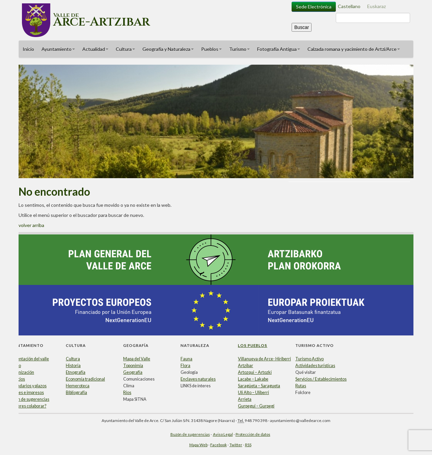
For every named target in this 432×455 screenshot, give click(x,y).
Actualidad (95, 49)
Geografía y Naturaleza (168, 49)
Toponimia (133, 365)
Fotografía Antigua (278, 49)
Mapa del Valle (136, 358)
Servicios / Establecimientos (321, 379)
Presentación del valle (28, 358)
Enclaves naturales (198, 379)
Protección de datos (253, 434)
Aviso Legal (223, 434)
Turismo (239, 49)
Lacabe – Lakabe (253, 379)
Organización (21, 372)
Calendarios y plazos (27, 385)
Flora (185, 365)
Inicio (28, 49)
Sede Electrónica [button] (313, 6)
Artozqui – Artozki (255, 372)
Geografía (132, 372)
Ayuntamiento (58, 49)
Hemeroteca (77, 385)
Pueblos (211, 49)
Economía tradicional (85, 379)
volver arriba (31, 225)
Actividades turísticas (315, 365)
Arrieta (244, 399)
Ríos (127, 392)
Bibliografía (76, 392)
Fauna (186, 358)
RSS (248, 445)
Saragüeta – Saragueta (259, 385)
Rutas (300, 385)
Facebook (218, 445)
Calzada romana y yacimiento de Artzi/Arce (353, 49)
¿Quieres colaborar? (27, 406)
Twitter (236, 445)
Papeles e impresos (26, 392)
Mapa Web (198, 445)
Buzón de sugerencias (28, 399)
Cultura (125, 49)
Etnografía (75, 372)
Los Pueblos (252, 345)
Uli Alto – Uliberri (253, 392)
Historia (73, 365)
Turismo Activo (309, 358)
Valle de (101, 18)
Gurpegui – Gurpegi (256, 406)
